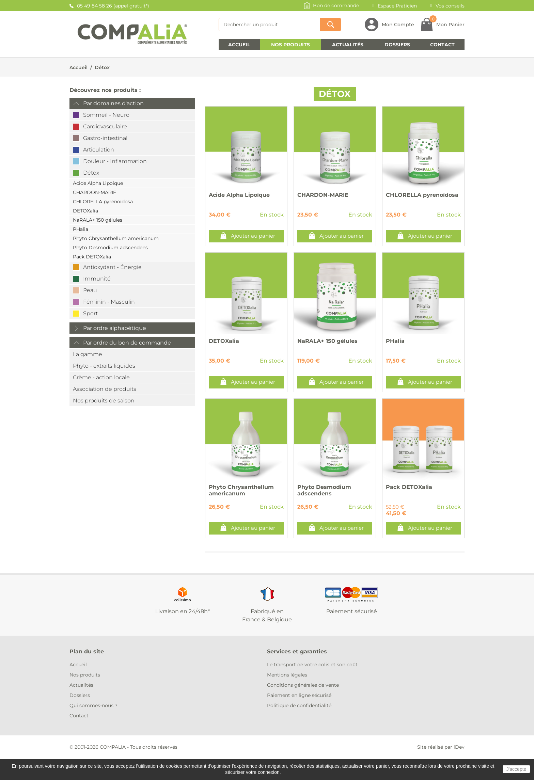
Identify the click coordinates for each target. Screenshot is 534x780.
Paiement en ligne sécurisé (299, 695)
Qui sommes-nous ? (93, 705)
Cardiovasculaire (105, 126)
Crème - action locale (101, 377)
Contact (442, 45)
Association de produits (104, 389)
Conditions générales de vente (303, 685)
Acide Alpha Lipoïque (98, 183)
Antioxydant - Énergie (112, 267)
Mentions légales (287, 675)
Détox (102, 67)
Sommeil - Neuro (106, 115)
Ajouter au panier (253, 236)
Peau (90, 290)
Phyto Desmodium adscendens (110, 247)
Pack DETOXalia (92, 257)
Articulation (98, 149)
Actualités (347, 45)
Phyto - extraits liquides (104, 366)
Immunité (97, 278)
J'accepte (516, 769)
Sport (90, 313)
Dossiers (397, 45)
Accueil (239, 45)
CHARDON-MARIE (94, 192)
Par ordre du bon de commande (127, 342)
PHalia (80, 229)
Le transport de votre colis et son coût (312, 665)
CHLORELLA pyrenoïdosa (103, 201)
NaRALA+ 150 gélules (97, 220)
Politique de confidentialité (299, 705)
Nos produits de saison (104, 400)
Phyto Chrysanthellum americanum (116, 238)
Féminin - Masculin (109, 302)
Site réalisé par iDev (441, 747)
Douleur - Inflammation (115, 161)
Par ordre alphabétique (114, 328)
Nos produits (290, 45)
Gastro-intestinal (105, 138)
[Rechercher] (269, 24)
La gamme (87, 354)
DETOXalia (85, 211)
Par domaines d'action (113, 103)
